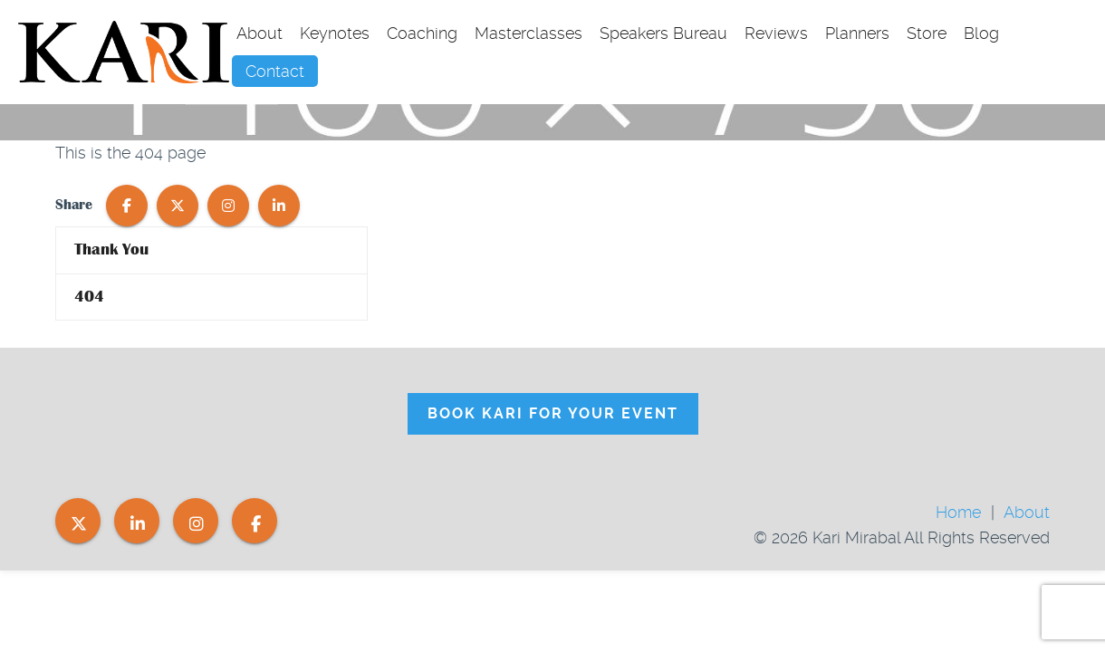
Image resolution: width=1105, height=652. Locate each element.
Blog (981, 33)
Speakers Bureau (663, 33)
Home (958, 512)
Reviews (776, 33)
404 (89, 296)
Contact (274, 71)
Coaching (422, 33)
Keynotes (335, 33)
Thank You (111, 249)
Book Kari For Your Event (553, 413)
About (259, 33)
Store (926, 33)
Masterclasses (528, 33)
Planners (857, 33)
